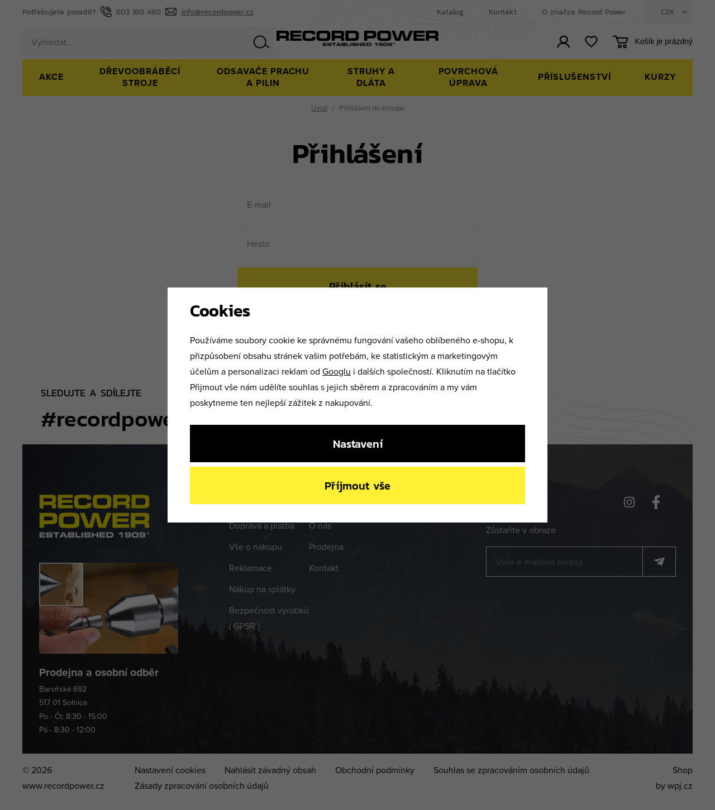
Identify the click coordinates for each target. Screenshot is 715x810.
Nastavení (358, 443)
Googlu (336, 371)
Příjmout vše (357, 485)
